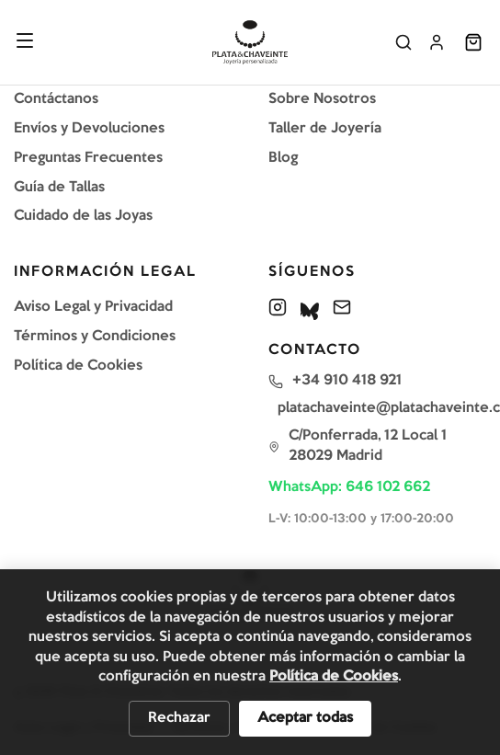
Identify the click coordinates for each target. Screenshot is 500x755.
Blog (283, 158)
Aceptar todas (305, 718)
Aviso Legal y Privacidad (93, 307)
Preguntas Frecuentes (88, 158)
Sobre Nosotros (322, 99)
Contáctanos (56, 99)
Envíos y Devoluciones (89, 128)
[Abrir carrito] (473, 42)
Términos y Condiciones (95, 336)
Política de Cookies (78, 366)
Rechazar (179, 718)
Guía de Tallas (59, 187)
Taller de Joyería (324, 128)
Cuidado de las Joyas (83, 216)
